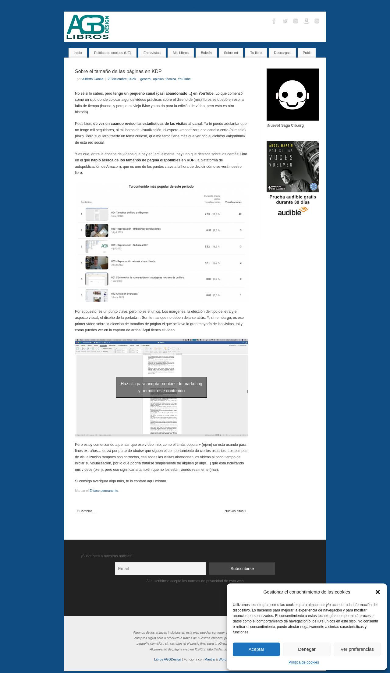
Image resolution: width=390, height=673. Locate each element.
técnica (170, 79)
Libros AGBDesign (167, 659)
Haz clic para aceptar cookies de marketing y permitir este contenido (161, 387)
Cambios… (86, 511)
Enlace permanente (104, 490)
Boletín (257, 7)
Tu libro (240, 7)
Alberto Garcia (92, 79)
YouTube (184, 79)
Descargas (315, 7)
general (145, 79)
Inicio (182, 7)
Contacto (275, 7)
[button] (378, 592)
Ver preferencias (357, 649)
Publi (306, 53)
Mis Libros (199, 7)
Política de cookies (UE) (112, 53)
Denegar (307, 649)
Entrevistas (221, 7)
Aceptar (256, 649)
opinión (158, 79)
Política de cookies (304, 662)
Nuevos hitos (235, 511)
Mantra (209, 659)
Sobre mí (294, 7)
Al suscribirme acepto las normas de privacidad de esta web (195, 581)
